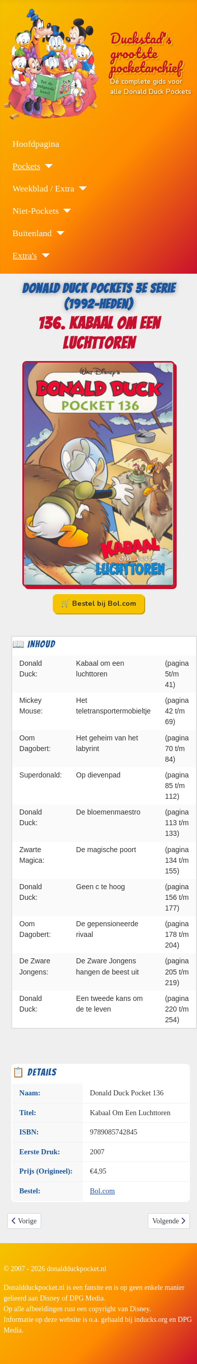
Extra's (25, 255)
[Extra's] (43, 255)
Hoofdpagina (36, 144)
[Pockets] (46, 166)
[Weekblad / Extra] (80, 188)
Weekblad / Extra (44, 188)
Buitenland (32, 233)
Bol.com (102, 1191)
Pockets (27, 166)
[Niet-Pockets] (64, 211)
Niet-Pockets (36, 211)
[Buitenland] (58, 233)
